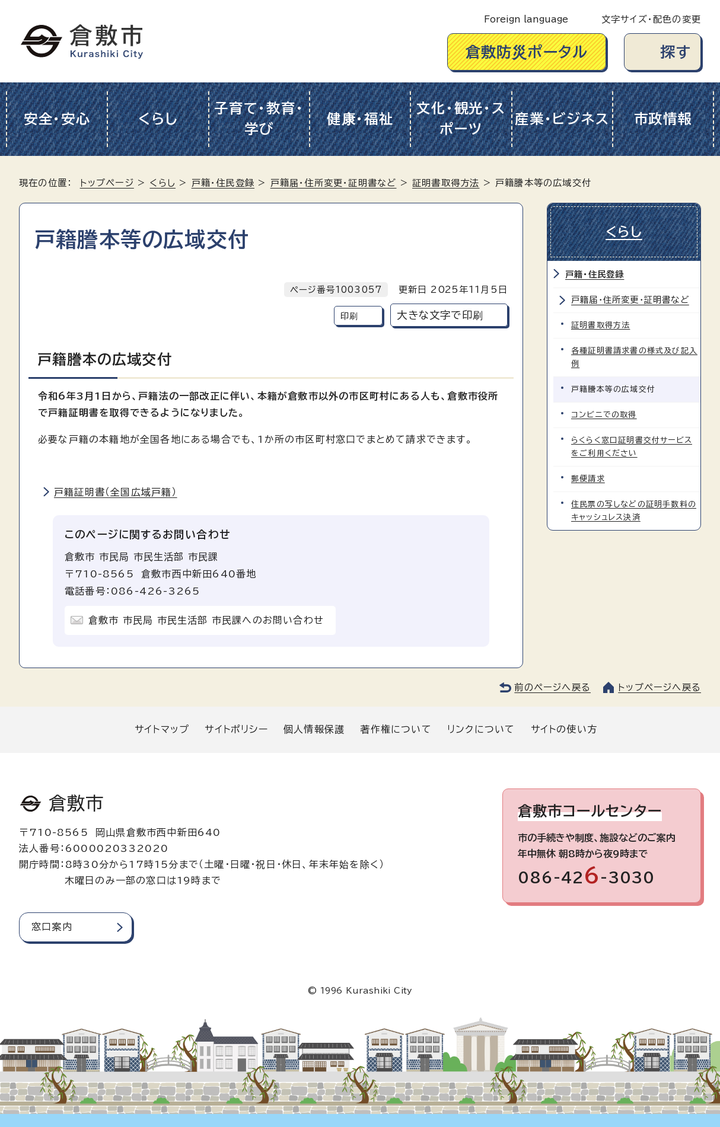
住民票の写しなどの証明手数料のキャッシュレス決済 (633, 510)
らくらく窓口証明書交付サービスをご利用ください (631, 446)
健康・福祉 (360, 119)
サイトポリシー (236, 729)
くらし (158, 119)
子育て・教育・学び (259, 118)
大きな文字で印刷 (440, 315)
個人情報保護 (314, 729)
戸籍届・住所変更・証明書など (333, 182)
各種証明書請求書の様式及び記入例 (634, 357)
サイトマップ (162, 729)
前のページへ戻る (552, 687)
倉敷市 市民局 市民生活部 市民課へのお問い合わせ (206, 620)
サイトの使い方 (564, 729)
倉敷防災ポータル (527, 51)
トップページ (107, 182)
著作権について (395, 729)
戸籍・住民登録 (223, 182)
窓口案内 (51, 926)
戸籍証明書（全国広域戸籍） (115, 492)
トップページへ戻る (659, 687)
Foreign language (526, 19)
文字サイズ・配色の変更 (651, 19)
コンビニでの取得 (604, 415)
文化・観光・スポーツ (460, 118)
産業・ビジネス (562, 119)
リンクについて (481, 729)
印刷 (349, 315)
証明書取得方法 (445, 182)
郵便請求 (588, 479)
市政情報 (663, 119)
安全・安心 (57, 119)
